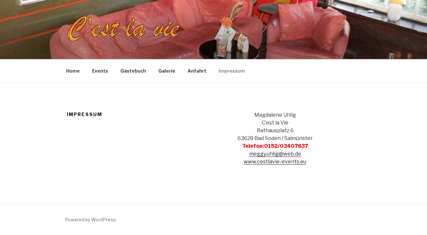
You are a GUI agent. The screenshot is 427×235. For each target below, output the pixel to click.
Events (100, 71)
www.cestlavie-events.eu (275, 162)
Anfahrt (197, 71)
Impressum (232, 71)
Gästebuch (133, 71)
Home (73, 71)
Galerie (166, 71)
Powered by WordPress (90, 219)
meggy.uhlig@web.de (275, 154)
